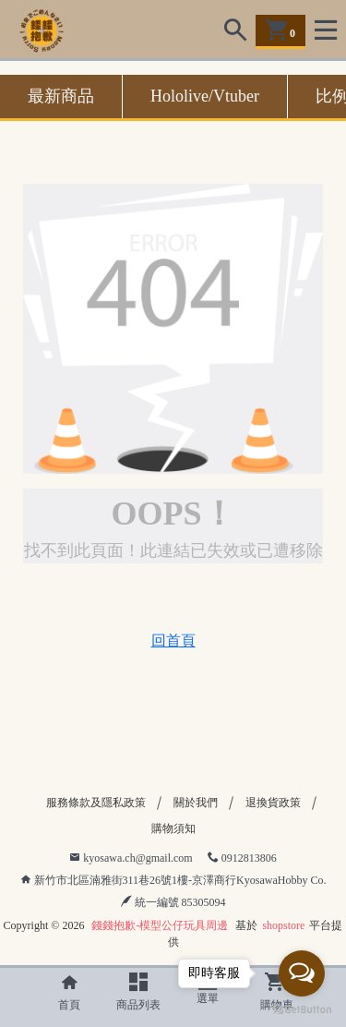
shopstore (283, 925)
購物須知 (173, 828)
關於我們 (195, 802)
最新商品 (61, 96)
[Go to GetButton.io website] (301, 1008)
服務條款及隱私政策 (96, 802)
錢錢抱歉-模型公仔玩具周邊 (159, 925)
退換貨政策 (273, 802)
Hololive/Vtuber (204, 96)
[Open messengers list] (302, 973)
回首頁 (173, 640)
